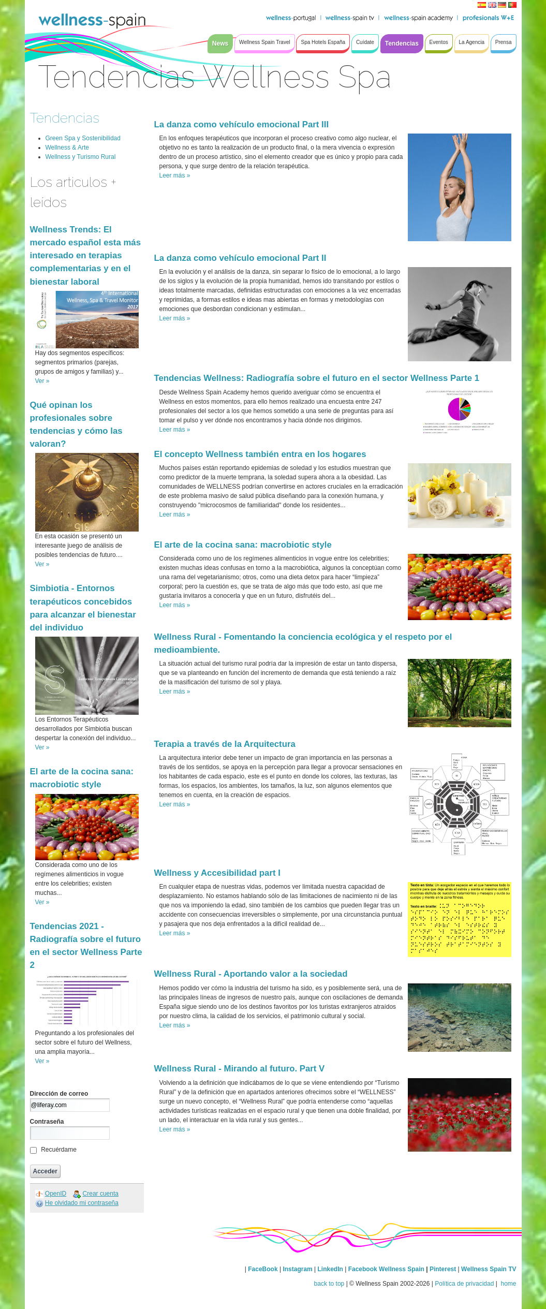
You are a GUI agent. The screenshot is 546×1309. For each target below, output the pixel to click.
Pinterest (444, 1269)
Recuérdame (59, 1149)
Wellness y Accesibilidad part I (217, 873)
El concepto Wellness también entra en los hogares (260, 454)
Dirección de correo (59, 1093)
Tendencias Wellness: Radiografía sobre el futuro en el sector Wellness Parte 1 (317, 378)
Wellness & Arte (67, 147)
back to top (329, 1283)
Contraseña (47, 1121)
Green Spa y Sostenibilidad (83, 138)
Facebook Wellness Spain (386, 1269)
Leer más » (174, 175)
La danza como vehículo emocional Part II (240, 258)
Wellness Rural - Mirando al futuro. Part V (239, 1068)
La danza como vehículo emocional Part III (241, 124)
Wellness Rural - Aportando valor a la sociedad (251, 974)
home (507, 1283)
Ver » (42, 381)
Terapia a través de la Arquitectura (225, 744)
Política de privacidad (464, 1283)
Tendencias (64, 118)
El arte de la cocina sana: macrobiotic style (243, 545)
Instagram (297, 1269)
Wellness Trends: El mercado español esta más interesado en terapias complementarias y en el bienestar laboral (85, 256)
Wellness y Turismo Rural (81, 156)
